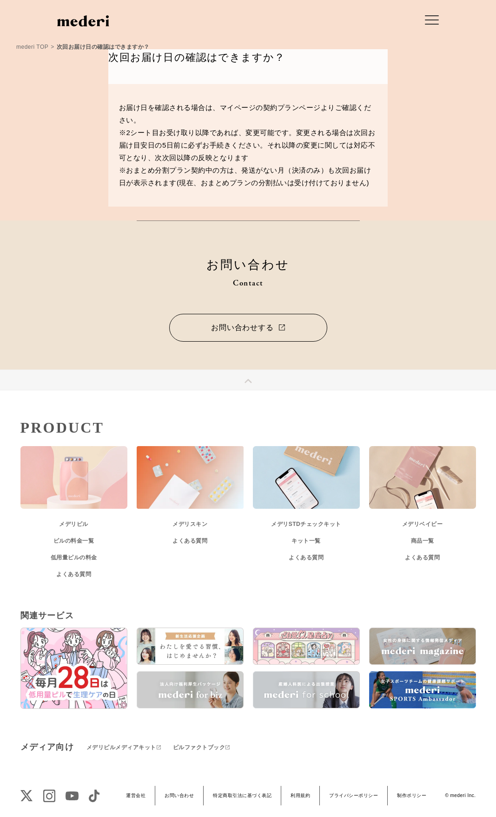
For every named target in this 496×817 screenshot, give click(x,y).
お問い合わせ (179, 795)
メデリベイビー (422, 524)
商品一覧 (422, 541)
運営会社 (135, 795)
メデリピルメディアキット (121, 747)
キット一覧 (306, 541)
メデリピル (73, 524)
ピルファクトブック (199, 747)
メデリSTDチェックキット (306, 524)
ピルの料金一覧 (73, 541)
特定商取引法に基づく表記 (242, 795)
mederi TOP (32, 47)
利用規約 (300, 795)
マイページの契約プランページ (270, 107)
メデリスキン (189, 524)
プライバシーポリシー (353, 795)
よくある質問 (73, 574)
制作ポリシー (411, 795)
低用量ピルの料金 (74, 557)
